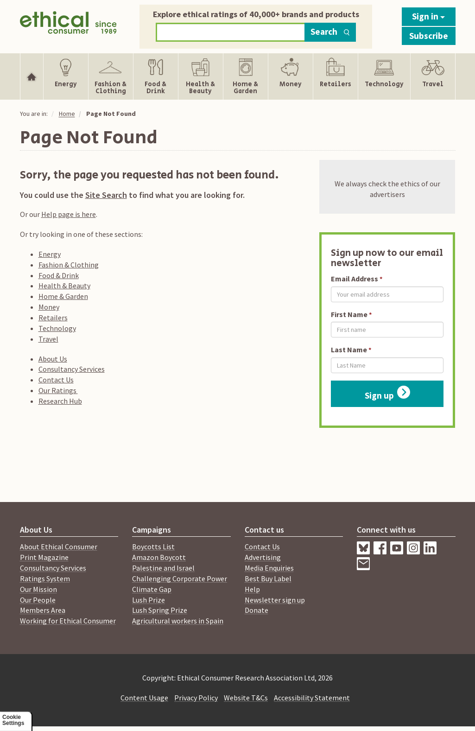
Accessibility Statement (312, 697)
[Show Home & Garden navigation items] (245, 76)
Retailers (53, 317)
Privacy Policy (196, 697)
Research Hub (60, 401)
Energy (49, 254)
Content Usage (144, 697)
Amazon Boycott (159, 557)
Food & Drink (58, 275)
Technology (57, 328)
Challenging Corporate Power (179, 578)
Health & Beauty (64, 285)
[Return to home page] (68, 24)
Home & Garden (63, 296)
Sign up (387, 393)
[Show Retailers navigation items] (335, 76)
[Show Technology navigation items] (384, 76)
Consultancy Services (71, 369)
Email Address (354, 278)
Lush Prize (148, 599)
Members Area (42, 610)
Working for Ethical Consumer (68, 620)
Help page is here (68, 214)
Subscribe (428, 35)
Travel (48, 338)
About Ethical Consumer (58, 546)
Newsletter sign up (275, 599)
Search (330, 31)
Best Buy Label (268, 578)
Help (252, 589)
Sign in (428, 16)
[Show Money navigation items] (290, 76)
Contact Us (56, 379)
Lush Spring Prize (159, 610)
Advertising (263, 557)
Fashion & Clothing (68, 264)
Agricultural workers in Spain (177, 620)
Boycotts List (153, 546)
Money (48, 306)
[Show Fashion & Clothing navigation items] (111, 76)
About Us (52, 358)
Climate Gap (151, 589)
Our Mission (38, 589)
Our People (38, 599)
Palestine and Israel (163, 567)
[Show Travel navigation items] (433, 76)
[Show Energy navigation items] (66, 76)
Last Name (349, 349)
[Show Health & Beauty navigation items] (200, 76)
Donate (256, 610)
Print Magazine (44, 557)
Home (67, 113)
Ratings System (45, 578)
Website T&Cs (246, 697)
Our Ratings (58, 390)
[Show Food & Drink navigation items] (155, 76)
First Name (349, 314)
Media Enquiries (269, 567)
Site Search (106, 195)
